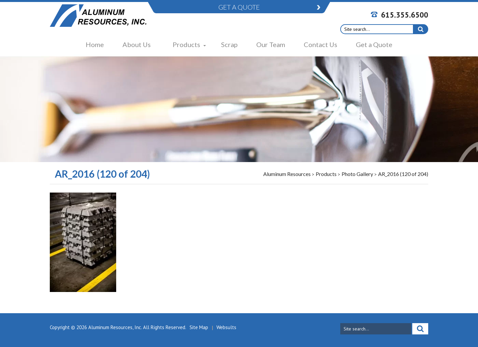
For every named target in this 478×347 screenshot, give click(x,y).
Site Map (199, 327)
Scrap (229, 44)
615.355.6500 (404, 15)
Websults (226, 327)
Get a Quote (374, 44)
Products (186, 44)
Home (95, 44)
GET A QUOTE (239, 7)
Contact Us (320, 44)
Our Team (270, 44)
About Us (136, 44)
